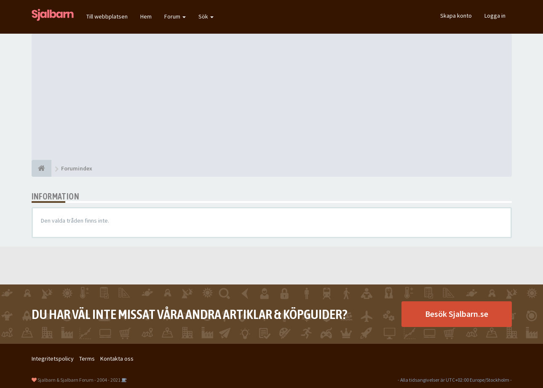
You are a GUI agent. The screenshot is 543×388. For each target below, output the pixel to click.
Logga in (495, 15)
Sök (206, 16)
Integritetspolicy (53, 358)
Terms (87, 358)
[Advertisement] (272, 97)
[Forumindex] (41, 168)
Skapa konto (456, 15)
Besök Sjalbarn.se (456, 313)
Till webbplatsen (107, 16)
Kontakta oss (117, 358)
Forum (175, 16)
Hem (146, 16)
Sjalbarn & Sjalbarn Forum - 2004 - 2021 (78, 380)
